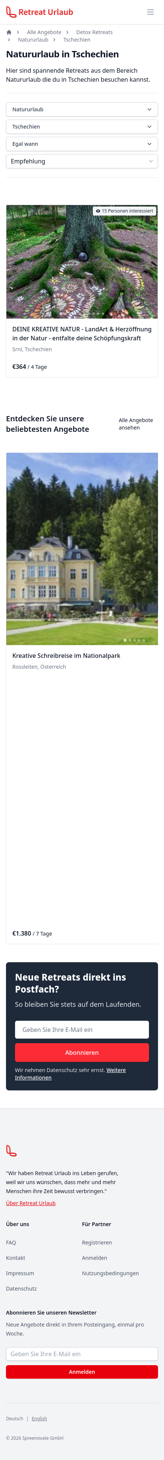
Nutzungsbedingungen (110, 1273)
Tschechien (76, 39)
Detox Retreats (94, 32)
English (39, 1418)
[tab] (61, 313)
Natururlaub (33, 39)
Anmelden (94, 1257)
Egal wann (82, 144)
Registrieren (97, 1242)
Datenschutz (21, 1288)
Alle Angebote (44, 32)
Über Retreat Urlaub (31, 1203)
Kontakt (15, 1257)
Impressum (20, 1273)
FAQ (11, 1242)
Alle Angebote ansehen (136, 423)
